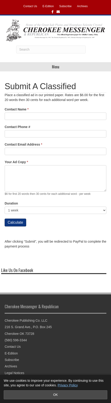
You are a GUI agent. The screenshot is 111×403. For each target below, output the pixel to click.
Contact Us (30, 6)
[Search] (51, 49)
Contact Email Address (23, 144)
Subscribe (65, 6)
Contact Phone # (17, 127)
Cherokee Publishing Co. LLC (26, 320)
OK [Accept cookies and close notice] (55, 395)
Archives (82, 6)
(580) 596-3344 (16, 340)
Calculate (15, 222)
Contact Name (17, 109)
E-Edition (48, 6)
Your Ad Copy (16, 162)
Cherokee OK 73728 (19, 334)
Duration (11, 203)
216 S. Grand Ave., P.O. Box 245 (28, 327)
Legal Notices (14, 373)
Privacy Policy (68, 385)
